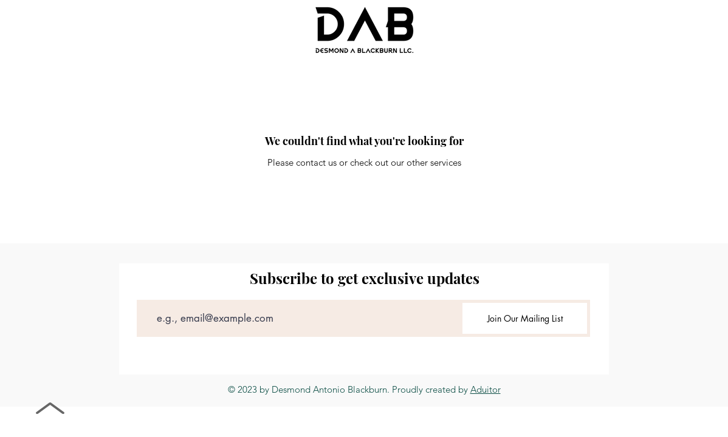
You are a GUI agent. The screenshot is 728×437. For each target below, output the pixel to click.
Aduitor (485, 389)
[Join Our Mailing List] (524, 318)
